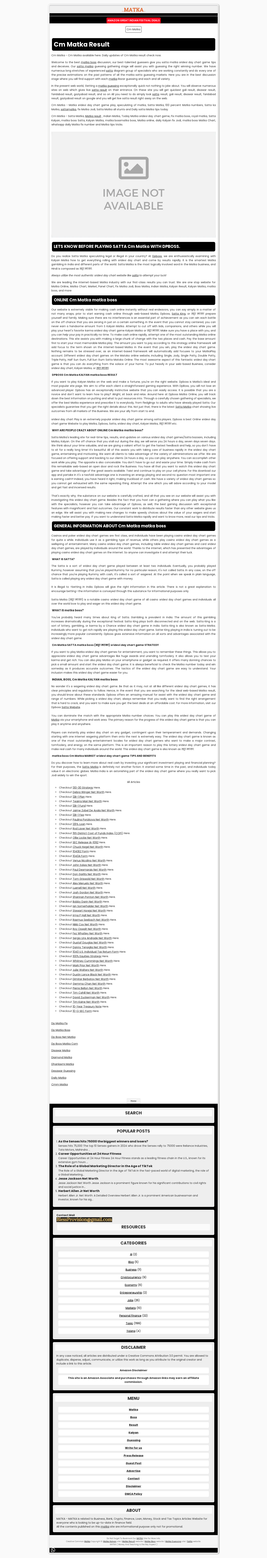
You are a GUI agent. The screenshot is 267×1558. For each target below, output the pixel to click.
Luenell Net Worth (84, 888)
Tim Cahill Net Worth (86, 993)
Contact (134, 1478)
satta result (99, 90)
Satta (189, 1541)
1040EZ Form (81, 851)
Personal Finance (130, 1315)
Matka (55, 720)
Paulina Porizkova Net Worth (91, 819)
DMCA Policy (133, 1494)
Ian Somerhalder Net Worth (90, 906)
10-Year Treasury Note (87, 1006)
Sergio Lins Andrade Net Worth (92, 938)
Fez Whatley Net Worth (88, 933)
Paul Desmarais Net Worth (90, 870)
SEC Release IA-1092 (85, 842)
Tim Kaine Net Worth (86, 1002)
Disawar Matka (60, 1050)
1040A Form (80, 856)
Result (133, 1425)
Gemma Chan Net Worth (89, 984)
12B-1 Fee (78, 815)
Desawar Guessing (63, 1071)
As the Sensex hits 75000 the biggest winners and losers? (103, 1141)
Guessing (133, 1440)
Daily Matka (58, 1078)
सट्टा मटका (102, 368)
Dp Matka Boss (60, 1030)
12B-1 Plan (79, 797)
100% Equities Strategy (87, 956)
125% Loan (79, 824)
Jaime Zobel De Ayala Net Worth (94, 810)
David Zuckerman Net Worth (91, 997)
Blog (131, 1262)
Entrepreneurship (131, 1292)
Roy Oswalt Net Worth (87, 929)
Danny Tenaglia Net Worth (90, 947)
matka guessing (108, 86)
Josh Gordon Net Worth (88, 892)
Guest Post (133, 1463)
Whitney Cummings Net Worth (93, 961)
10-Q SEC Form (82, 1011)
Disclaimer (133, 1486)
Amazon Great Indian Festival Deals (133, 20)
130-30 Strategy (83, 787)
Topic (129, 1323)
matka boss (88, 62)
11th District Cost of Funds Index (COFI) (98, 833)
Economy (131, 1285)
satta (109, 71)
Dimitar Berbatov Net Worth (91, 979)
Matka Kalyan (109, 1541)
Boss (133, 1417)
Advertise (133, 1471)
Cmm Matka (59, 1084)
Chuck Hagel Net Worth (88, 847)
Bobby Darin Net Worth (87, 902)
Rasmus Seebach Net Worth (91, 920)
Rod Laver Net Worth (86, 828)
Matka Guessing (173, 1541)
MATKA (140, 1538)
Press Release (133, 1455)
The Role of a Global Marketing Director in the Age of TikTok (105, 1166)
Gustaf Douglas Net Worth (90, 942)
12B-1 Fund (79, 806)
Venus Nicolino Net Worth (89, 860)
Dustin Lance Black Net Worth (92, 974)
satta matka (85, 66)
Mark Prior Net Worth (86, 965)
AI (131, 1254)
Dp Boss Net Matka (63, 1037)
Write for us (133, 1448)
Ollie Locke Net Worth (87, 838)
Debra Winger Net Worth (88, 792)
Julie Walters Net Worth (88, 970)
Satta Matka (183, 407)
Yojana (130, 1331)
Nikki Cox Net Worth (85, 924)
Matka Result (128, 1541)
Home (133, 1101)
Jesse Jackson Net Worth (78, 1179)
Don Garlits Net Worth (87, 874)
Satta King (179, 314)
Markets (131, 1308)
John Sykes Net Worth (87, 865)
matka (113, 79)
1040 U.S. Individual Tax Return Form (96, 952)
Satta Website (71, 707)
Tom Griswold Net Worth (88, 879)
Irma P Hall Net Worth (86, 915)
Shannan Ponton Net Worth (90, 897)
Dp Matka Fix (59, 1023)
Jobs (130, 1300)
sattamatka (68, 109)
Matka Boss (150, 1541)
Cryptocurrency (131, 1277)
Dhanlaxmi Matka (62, 1064)
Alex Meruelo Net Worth (88, 883)
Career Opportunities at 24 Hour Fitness (89, 1154)
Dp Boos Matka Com (64, 1044)
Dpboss (157, 256)
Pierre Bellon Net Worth (87, 988)
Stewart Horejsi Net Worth (89, 910)
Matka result (93, 116)
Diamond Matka (61, 1057)
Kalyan (133, 1432)
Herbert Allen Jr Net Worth (79, 1191)
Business (131, 1269)
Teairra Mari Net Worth (87, 801)
